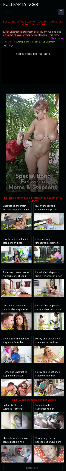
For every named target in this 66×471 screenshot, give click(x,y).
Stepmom (50, 41)
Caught (10, 45)
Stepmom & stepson (29, 41)
